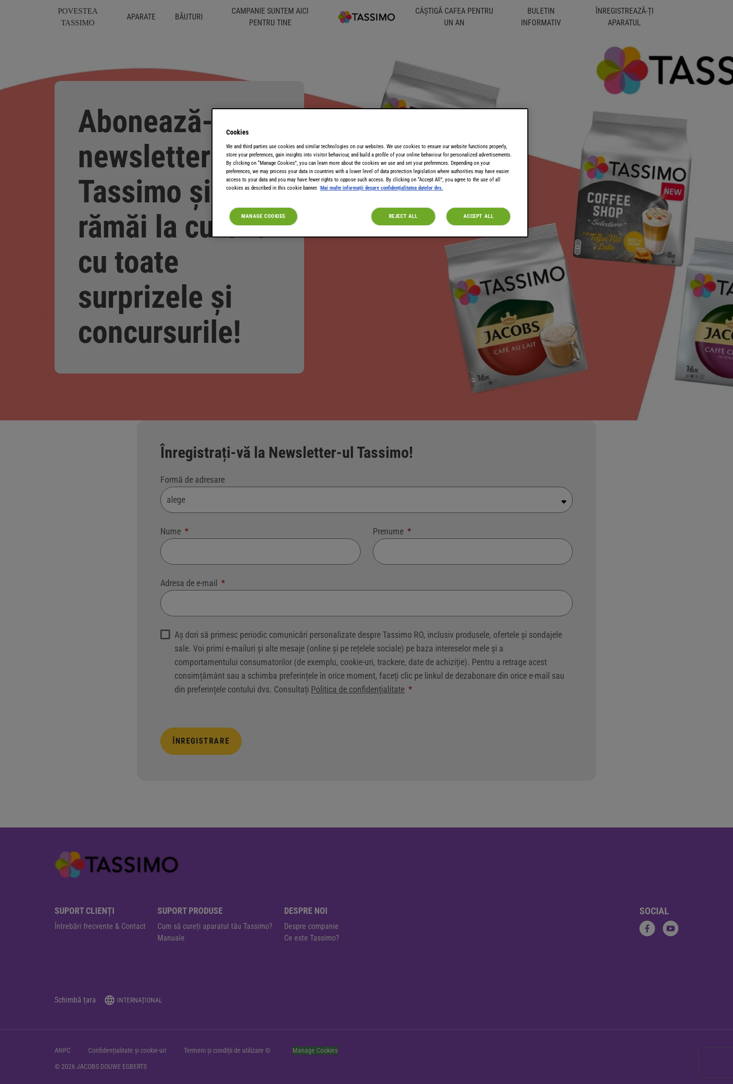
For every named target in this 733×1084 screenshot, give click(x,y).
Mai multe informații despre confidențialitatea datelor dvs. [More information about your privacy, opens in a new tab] (381, 187)
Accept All (478, 216)
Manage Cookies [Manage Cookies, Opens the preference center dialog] (263, 216)
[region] (370, 172)
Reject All (403, 216)
